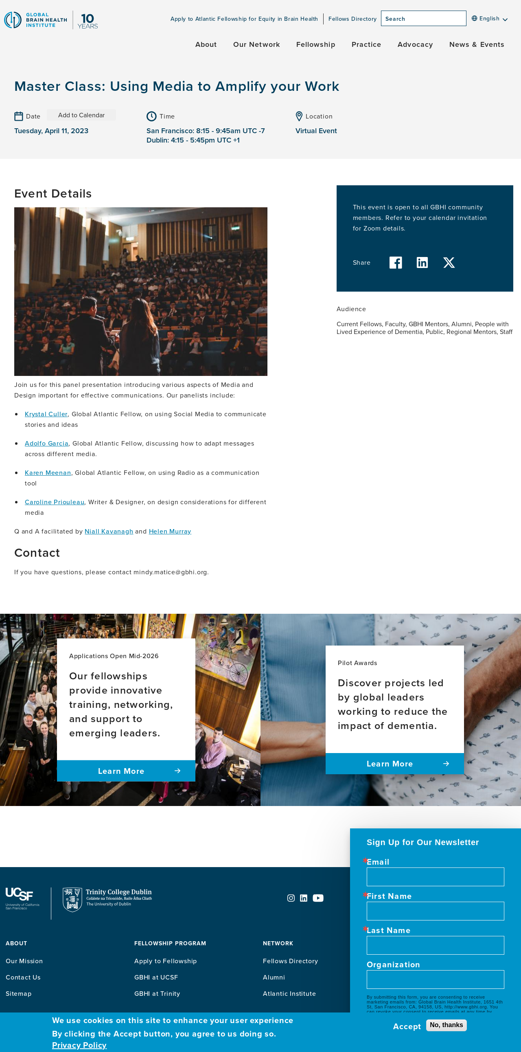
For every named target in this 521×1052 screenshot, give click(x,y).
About (206, 44)
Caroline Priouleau (54, 501)
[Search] (468, 20)
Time (167, 116)
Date (33, 116)
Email (378, 862)
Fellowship (315, 44)
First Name (389, 896)
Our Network (256, 44)
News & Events (477, 44)
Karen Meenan (48, 472)
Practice (367, 44)
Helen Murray (170, 531)
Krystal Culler (46, 413)
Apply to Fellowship (165, 960)
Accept (407, 1026)
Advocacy (415, 44)
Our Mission (24, 960)
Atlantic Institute (289, 993)
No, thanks (446, 1024)
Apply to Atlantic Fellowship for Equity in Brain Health (244, 19)
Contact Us (23, 977)
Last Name (389, 930)
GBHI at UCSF (156, 977)
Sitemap (19, 993)
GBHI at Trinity (157, 993)
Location (319, 116)
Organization (393, 964)
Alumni (274, 977)
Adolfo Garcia (46, 443)
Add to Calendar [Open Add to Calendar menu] (81, 114)
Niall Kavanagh (109, 531)
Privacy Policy (79, 1045)
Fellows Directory (352, 19)
